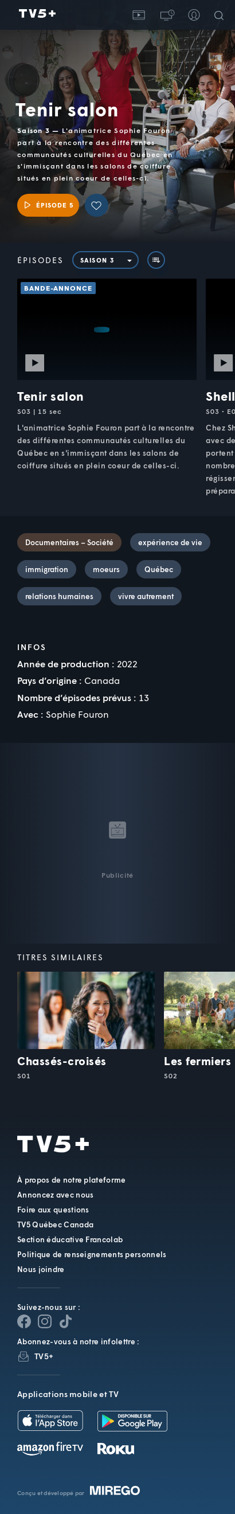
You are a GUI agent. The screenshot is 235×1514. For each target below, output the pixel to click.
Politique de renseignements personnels (91, 1254)
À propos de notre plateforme (71, 1179)
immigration (46, 569)
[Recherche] (221, 15)
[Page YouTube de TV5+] (65, 1321)
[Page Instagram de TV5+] (45, 1321)
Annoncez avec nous (55, 1194)
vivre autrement (146, 596)
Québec (158, 569)
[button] (166, 15)
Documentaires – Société (69, 542)
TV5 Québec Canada (55, 1224)
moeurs (106, 569)
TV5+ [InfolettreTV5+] (43, 1356)
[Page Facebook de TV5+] (24, 1321)
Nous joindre (41, 1269)
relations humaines (59, 596)
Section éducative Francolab (70, 1239)
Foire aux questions (53, 1209)
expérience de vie (170, 542)
